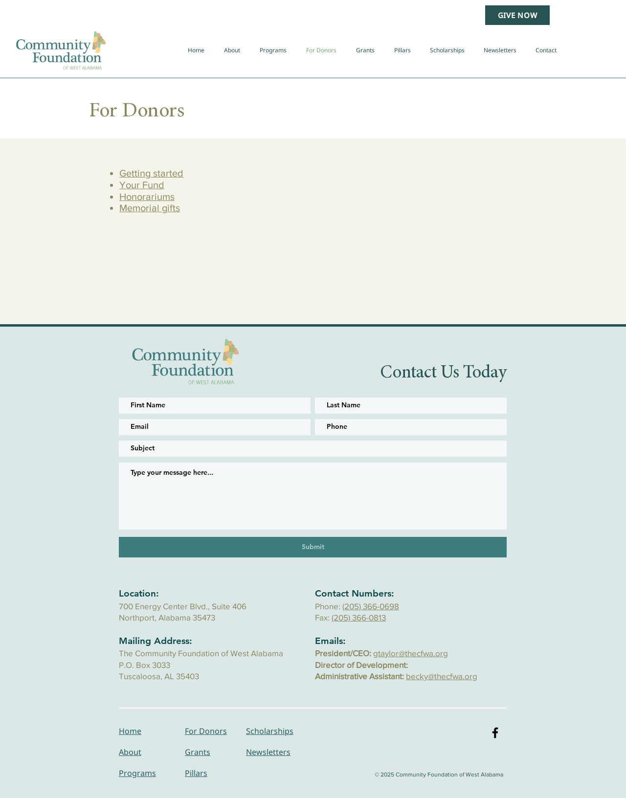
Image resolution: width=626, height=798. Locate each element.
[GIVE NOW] (517, 15)
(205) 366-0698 (370, 606)
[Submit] (313, 547)
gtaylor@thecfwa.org (410, 653)
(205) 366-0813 (359, 617)
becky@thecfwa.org (441, 676)
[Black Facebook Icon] (495, 733)
